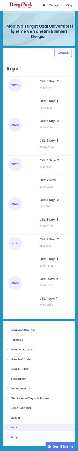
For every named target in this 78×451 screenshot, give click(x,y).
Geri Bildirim (62, 446)
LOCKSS (63, 53)
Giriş (69, 5)
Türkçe (54, 5)
